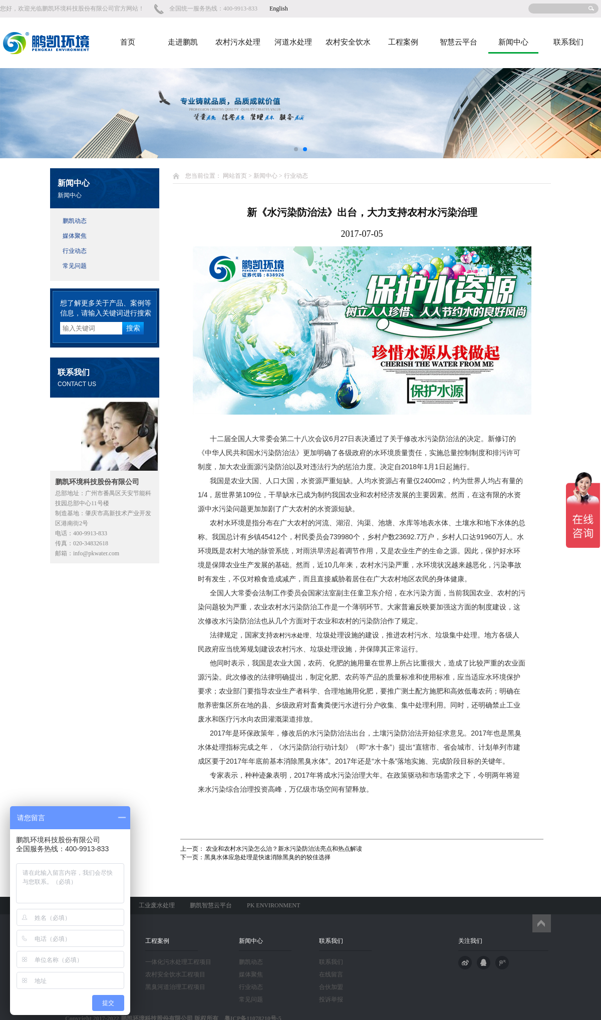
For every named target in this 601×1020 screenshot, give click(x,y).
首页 (127, 42)
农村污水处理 (237, 42)
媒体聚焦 (75, 235)
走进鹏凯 (183, 42)
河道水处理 (293, 42)
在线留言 (331, 974)
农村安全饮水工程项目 (175, 974)
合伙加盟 (331, 986)
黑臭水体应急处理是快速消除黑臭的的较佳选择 (267, 857)
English (278, 8)
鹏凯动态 (75, 220)
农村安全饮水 (348, 42)
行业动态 (75, 250)
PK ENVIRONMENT (273, 905)
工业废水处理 (157, 905)
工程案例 (403, 42)
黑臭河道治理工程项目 (175, 986)
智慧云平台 (458, 42)
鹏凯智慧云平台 (211, 905)
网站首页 (235, 175)
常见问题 (75, 265)
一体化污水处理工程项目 (178, 961)
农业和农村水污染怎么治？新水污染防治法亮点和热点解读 (283, 848)
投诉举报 (331, 999)
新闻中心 (513, 42)
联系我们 (568, 42)
